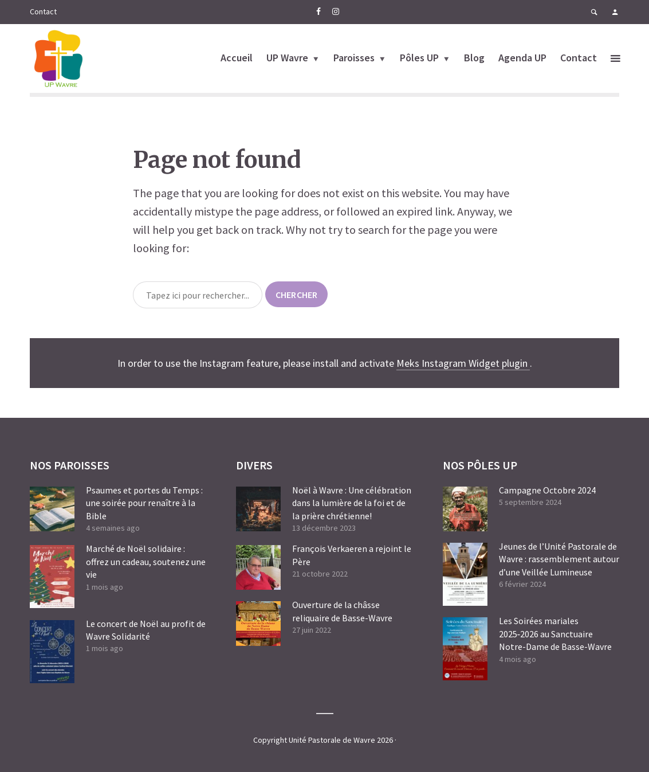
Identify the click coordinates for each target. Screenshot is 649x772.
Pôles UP (419, 57)
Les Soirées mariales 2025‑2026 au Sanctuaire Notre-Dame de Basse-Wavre (555, 633)
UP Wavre (287, 57)
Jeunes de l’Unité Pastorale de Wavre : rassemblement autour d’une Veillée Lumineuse (559, 559)
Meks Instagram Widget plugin (463, 363)
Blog (474, 57)
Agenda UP (522, 57)
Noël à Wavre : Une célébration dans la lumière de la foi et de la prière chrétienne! (351, 503)
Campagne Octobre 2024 (547, 490)
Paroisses (354, 57)
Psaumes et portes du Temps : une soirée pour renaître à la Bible (144, 503)
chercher (297, 294)
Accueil (237, 57)
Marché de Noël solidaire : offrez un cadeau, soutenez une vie (146, 561)
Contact (43, 11)
